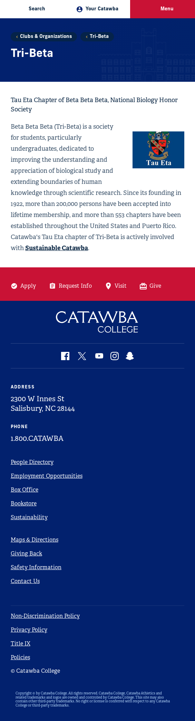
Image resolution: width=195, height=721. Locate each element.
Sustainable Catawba (56, 248)
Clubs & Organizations (46, 36)
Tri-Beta (99, 36)
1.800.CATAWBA (37, 438)
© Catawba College (35, 670)
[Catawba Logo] (98, 322)
